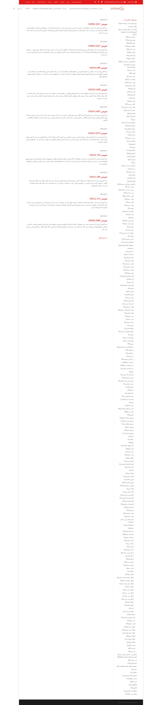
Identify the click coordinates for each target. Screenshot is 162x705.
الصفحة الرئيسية (76, 2)
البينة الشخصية (128, 501)
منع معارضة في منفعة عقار (128, 23)
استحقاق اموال (128, 531)
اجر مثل (131, 620)
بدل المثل (131, 169)
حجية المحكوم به (128, 396)
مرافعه (131, 248)
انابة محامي (129, 467)
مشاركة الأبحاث (41, 2)
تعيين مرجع (129, 411)
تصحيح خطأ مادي (128, 424)
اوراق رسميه (129, 461)
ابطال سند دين (128, 593)
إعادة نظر (131, 645)
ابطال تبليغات (130, 639)
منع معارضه (130, 40)
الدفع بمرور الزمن (127, 495)
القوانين (62, 2)
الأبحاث (39, 8)
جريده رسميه (130, 138)
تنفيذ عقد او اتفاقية (127, 399)
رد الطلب (129, 350)
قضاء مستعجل (128, 270)
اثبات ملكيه (130, 624)
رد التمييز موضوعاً (127, 359)
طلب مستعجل (128, 307)
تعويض (130, 415)
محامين (130, 55)
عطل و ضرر (130, 104)
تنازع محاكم (129, 405)
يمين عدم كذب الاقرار (126, 190)
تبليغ (131, 442)
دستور (68, 2)
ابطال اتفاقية (129, 605)
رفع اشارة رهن (128, 341)
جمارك (131, 135)
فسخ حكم (130, 291)
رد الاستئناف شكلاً (127, 365)
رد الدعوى (130, 356)
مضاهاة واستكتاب (127, 242)
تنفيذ (131, 402)
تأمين (130, 156)
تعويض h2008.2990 (97, 220)
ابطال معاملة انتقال (127, 580)
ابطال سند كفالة (129, 627)
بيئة (133, 162)
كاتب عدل (129, 79)
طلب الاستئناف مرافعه (126, 310)
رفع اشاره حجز (128, 338)
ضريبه (130, 113)
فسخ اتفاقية (129, 294)
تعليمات (49, 2)
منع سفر (130, 227)
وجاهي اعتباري (128, 211)
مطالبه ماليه (130, 46)
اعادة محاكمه (128, 513)
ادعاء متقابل (129, 550)
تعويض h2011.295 (98, 177)
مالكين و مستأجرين (126, 61)
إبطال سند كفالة (131, 694)
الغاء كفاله (131, 178)
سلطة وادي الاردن (128, 122)
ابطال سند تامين (127, 599)
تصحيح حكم (129, 427)
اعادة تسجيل (129, 516)
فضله (131, 288)
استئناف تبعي (129, 537)
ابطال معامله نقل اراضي (125, 577)
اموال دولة (130, 473)
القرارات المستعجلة (127, 485)
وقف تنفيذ (130, 202)
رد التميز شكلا (128, 362)
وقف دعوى (129, 199)
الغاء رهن (130, 489)
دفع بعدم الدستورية (127, 374)
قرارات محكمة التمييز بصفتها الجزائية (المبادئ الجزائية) (98, 8)
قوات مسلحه (130, 82)
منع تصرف (130, 230)
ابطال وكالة (129, 574)
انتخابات (132, 175)
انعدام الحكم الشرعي (126, 464)
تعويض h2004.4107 (97, 46)
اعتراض (130, 510)
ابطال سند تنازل (128, 596)
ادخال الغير (129, 556)
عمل (130, 95)
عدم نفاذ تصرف (128, 304)
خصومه (130, 387)
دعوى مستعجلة (128, 378)
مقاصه (131, 236)
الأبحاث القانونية (129, 691)
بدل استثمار (130, 172)
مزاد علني (131, 49)
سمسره (130, 325)
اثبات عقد (130, 568)
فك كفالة (130, 279)
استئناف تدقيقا (128, 534)
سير (133, 119)
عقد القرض (132, 663)
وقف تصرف (129, 205)
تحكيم (130, 150)
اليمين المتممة (128, 476)
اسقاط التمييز (129, 525)
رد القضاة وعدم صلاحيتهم (125, 347)
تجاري (130, 153)
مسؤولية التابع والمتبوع (126, 245)
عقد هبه (132, 98)
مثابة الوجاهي (129, 257)
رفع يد (131, 334)
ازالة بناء (130, 546)
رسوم (130, 344)
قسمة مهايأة (129, 273)
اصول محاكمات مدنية (125, 184)
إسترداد (131, 648)
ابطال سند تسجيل (128, 630)
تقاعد (131, 144)
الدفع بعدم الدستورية (126, 498)
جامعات (130, 141)
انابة (131, 470)
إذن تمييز (131, 651)
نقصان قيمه (130, 37)
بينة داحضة (129, 452)
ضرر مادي (130, 319)
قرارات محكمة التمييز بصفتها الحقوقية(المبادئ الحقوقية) (62, 8)
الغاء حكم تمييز (128, 492)
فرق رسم (129, 298)
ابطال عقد (129, 587)
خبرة (130, 390)
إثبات (131, 608)
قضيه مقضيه (128, 267)
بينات (131, 159)
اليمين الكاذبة (129, 479)
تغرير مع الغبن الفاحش (126, 408)
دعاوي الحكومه (129, 129)
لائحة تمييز (131, 70)
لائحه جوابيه (129, 260)
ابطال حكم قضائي (129, 633)
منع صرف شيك (128, 223)
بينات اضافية (129, 455)
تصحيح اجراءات (128, 433)
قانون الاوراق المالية (127, 276)
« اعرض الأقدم (102, 238)
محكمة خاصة (129, 254)
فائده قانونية (129, 301)
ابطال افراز (129, 602)
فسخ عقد (131, 92)
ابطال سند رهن (128, 590)
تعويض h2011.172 (98, 198)
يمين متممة (129, 187)
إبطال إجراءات (128, 611)
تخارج (131, 436)
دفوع (131, 371)
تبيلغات (131, 439)
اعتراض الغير (129, 507)
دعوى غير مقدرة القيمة (126, 381)
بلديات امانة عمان (127, 166)
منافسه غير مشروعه (126, 233)
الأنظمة (56, 2)
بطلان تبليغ (130, 458)
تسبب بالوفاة (131, 678)
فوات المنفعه (130, 85)
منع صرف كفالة (128, 220)
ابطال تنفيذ (130, 636)
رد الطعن (130, 353)
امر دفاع (133, 681)
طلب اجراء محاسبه (128, 107)
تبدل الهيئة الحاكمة (127, 445)
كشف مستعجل (128, 264)
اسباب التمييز (129, 540)
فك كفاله (131, 88)
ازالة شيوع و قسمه (128, 617)
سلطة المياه (130, 125)
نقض (131, 217)
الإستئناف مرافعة (127, 504)
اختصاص (130, 559)
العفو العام (131, 181)
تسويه (132, 147)
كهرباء (132, 73)
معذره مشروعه (128, 239)
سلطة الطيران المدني (126, 331)
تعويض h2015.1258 (97, 89)
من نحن (31, 8)
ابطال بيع (130, 642)
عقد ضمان (131, 101)
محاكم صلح (131, 58)
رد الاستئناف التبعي (127, 368)
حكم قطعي (129, 393)
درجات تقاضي (128, 384)
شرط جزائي (129, 322)
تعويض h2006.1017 (97, 24)
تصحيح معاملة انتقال (127, 418)
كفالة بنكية (133, 26)
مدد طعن (130, 251)
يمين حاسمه (129, 193)
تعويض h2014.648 (98, 67)
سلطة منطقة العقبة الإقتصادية (127, 666)
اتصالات (130, 571)
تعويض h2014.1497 (97, 111)
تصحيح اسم (129, 430)
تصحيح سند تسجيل (127, 421)
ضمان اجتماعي (129, 110)
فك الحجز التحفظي (127, 285)
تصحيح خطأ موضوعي (129, 675)
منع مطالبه (130, 43)
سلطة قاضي (129, 328)
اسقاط (131, 528)
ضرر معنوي (129, 316)
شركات (130, 116)
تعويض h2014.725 (98, 155)
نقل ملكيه (130, 214)
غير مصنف (132, 660)
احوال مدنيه (129, 562)
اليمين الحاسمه (128, 482)
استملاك (131, 614)
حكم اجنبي (130, 132)
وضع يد (131, 208)
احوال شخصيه (128, 565)
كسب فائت (131, 76)
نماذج (33, 2)
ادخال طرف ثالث (127, 553)
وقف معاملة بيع (128, 196)
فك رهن (130, 282)
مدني (130, 52)
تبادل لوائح (130, 449)
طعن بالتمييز (129, 313)
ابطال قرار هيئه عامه (126, 584)
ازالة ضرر (130, 543)
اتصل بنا (27, 2)
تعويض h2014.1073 (97, 133)
